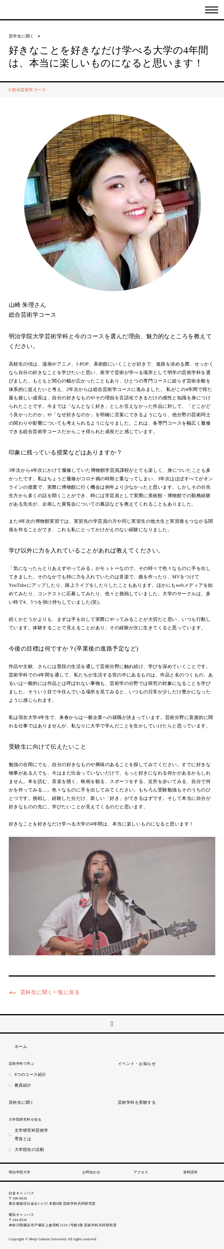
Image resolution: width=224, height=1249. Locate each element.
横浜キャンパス (21, 1215)
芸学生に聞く (21, 36)
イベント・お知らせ (137, 1064)
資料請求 (190, 1172)
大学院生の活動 (29, 1149)
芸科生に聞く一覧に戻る (50, 992)
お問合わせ (91, 1172)
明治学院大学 (20, 1172)
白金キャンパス (21, 1193)
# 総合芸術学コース (27, 90)
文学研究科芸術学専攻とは (31, 1134)
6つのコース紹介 (30, 1074)
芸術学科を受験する (137, 1102)
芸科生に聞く (21, 1102)
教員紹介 (23, 1085)
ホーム (21, 1046)
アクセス (141, 1172)
